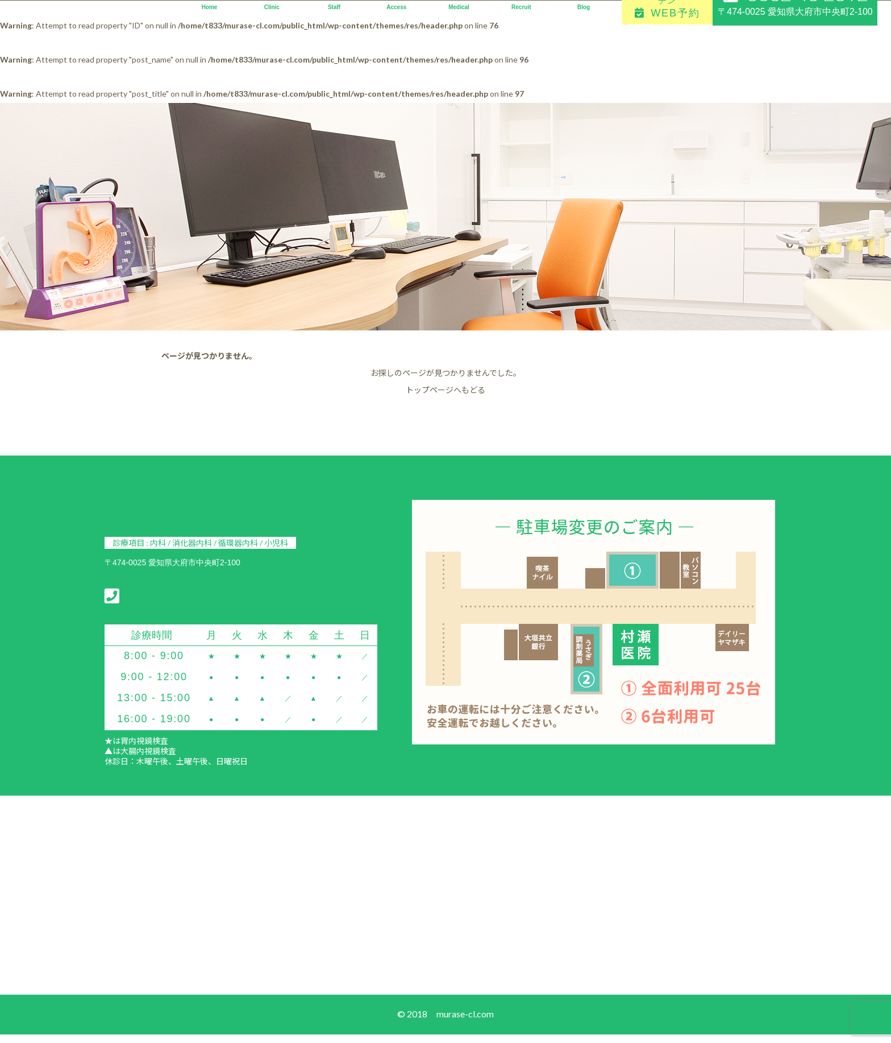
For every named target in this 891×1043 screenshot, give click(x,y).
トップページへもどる (445, 390)
